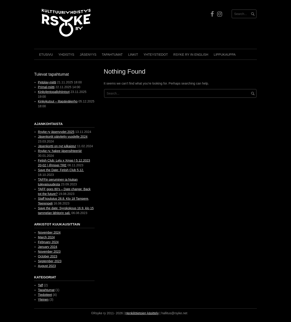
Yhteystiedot (155, 54)
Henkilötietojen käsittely (142, 313)
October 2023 (47, 256)
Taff (40, 285)
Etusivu (46, 54)
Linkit (133, 54)
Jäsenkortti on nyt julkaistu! (57, 146)
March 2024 (46, 237)
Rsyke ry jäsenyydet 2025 (56, 132)
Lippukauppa (225, 54)
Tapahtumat (112, 54)
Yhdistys (66, 54)
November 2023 (49, 251)
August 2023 (47, 266)
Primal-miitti (46, 87)
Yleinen (43, 299)
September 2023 (50, 261)
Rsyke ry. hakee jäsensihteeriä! (60, 151)
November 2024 (49, 232)
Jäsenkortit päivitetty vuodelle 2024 (63, 136)
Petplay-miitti (47, 82)
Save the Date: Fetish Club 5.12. (61, 170)
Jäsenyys (88, 54)
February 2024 (48, 242)
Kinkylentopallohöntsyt (54, 92)
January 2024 (47, 247)
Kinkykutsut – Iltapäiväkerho (58, 101)
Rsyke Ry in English (190, 54)
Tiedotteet (45, 295)
